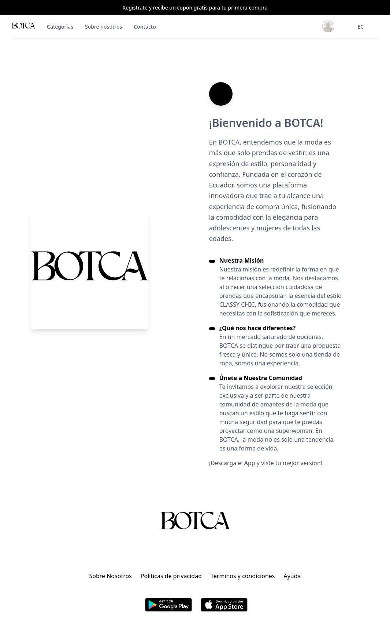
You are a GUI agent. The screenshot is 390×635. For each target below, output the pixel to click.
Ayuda (292, 576)
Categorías (60, 26)
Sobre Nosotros (110, 576)
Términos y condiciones (243, 576)
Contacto (145, 26)
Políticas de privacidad (171, 576)
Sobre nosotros (103, 26)
